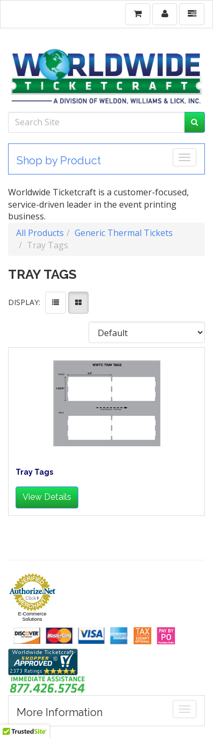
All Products (40, 233)
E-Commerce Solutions (32, 616)
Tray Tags (34, 472)
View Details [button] (47, 497)
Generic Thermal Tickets (124, 233)
